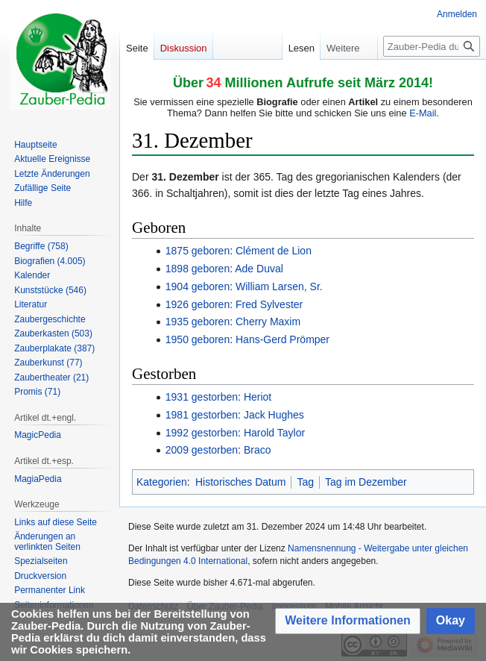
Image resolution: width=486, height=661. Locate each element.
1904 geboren (197, 286)
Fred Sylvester (269, 304)
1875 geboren (197, 251)
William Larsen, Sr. (279, 286)
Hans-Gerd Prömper (282, 339)
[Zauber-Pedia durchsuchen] (431, 46)
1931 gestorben (201, 397)
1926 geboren (197, 304)
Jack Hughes (274, 415)
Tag (305, 482)
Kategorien (161, 482)
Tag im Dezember (366, 482)
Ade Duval (259, 269)
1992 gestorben (201, 433)
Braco (257, 450)
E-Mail (422, 113)
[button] (347, 621)
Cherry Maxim (268, 322)
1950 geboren (197, 339)
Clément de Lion (274, 251)
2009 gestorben (201, 450)
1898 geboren (197, 269)
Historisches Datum (240, 482)
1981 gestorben (201, 415)
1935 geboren (197, 322)
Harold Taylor (274, 433)
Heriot (257, 397)
